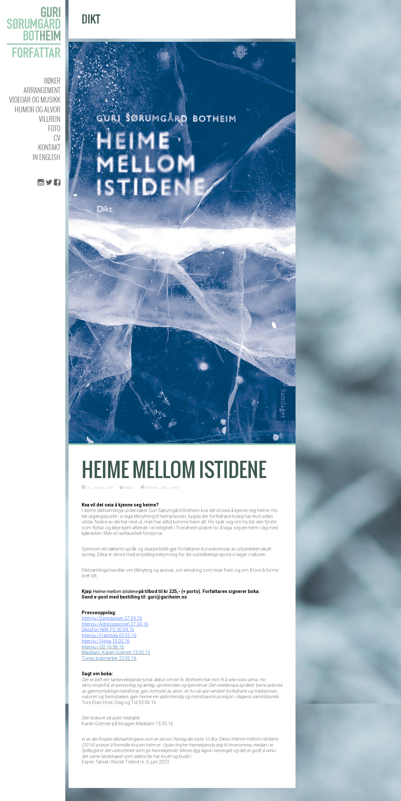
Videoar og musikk (34, 99)
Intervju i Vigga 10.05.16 (106, 641)
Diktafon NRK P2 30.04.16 (108, 629)
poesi (174, 487)
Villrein (49, 119)
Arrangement (42, 90)
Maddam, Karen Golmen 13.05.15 (116, 652)
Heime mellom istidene (174, 470)
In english (46, 157)
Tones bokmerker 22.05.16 (109, 658)
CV (57, 138)
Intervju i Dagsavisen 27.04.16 (112, 618)
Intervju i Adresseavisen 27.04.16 (115, 624)
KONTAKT (49, 147)
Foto (54, 128)
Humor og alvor (37, 109)
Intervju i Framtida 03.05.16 (109, 635)
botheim (151, 487)
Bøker (52, 80)
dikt (164, 487)
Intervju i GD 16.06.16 (103, 646)
